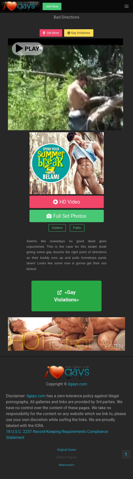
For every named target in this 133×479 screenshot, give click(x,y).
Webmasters (66, 465)
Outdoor (57, 228)
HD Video (66, 202)
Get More (51, 33)
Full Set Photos (66, 216)
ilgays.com (77, 384)
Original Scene (66, 450)
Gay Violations (78, 33)
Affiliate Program (66, 457)
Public (77, 228)
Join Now (52, 6)
